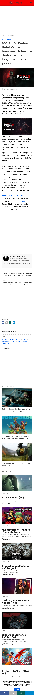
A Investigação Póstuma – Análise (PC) (16, 567)
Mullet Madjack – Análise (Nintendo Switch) (16, 531)
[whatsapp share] (10, 322)
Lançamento (6, 342)
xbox (9, 344)
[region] (17, 19)
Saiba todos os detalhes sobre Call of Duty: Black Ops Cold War (16, 410)
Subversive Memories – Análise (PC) (15, 636)
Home (3, 35)
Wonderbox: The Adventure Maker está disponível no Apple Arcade (15, 437)
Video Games (10, 35)
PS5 (19, 342)
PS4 (14, 342)
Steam (25, 342)
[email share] (6, 322)
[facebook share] (3, 322)
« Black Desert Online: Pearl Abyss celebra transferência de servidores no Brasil (17, 284)
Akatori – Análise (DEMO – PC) (16, 672)
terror (4, 344)
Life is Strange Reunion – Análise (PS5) (15, 601)
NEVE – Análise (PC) (13, 497)
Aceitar (17, 689)
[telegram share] (14, 322)
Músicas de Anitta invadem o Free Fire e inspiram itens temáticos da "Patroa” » (18, 274)
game (18, 339)
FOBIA (12, 339)
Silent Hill (21, 201)
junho (24, 339)
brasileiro (5, 339)
